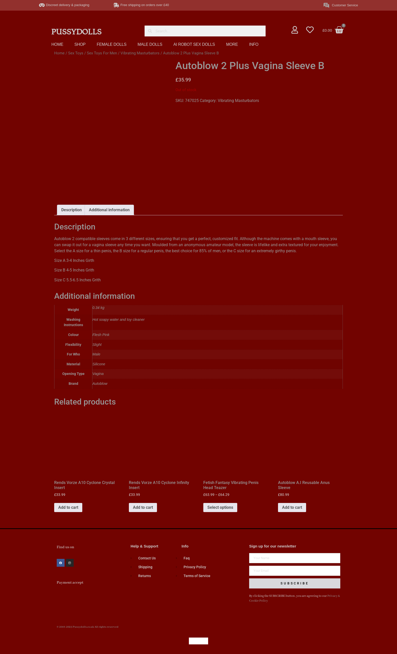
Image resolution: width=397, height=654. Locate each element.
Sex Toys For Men (102, 53)
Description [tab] (71, 209)
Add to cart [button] (68, 507)
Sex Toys (75, 53)
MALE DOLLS (149, 44)
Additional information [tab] (109, 209)
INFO (254, 44)
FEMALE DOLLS (111, 44)
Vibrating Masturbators (140, 53)
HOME (57, 44)
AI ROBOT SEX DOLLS (194, 44)
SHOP (80, 44)
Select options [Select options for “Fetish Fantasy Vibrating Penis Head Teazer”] (220, 507)
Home (59, 53)
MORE (232, 44)
